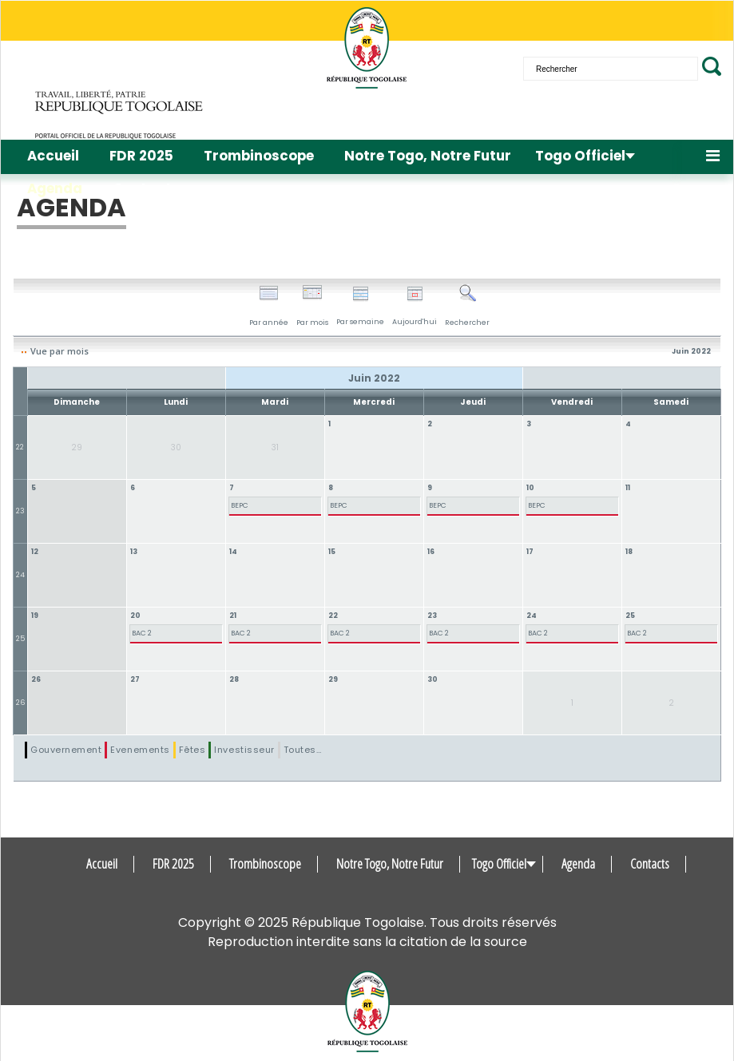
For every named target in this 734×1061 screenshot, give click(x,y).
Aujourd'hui (414, 306)
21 (232, 615)
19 (34, 615)
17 (530, 551)
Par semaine (360, 306)
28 (234, 679)
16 (430, 551)
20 (135, 615)
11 (627, 488)
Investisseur (244, 749)
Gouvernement (65, 749)
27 (135, 679)
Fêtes (192, 749)
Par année (268, 305)
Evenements (139, 749)
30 (432, 679)
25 (20, 638)
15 (331, 551)
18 (629, 551)
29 (333, 679)
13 (133, 551)
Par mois (312, 305)
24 (20, 575)
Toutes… (303, 749)
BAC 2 (142, 633)
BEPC (239, 505)
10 (530, 488)
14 (233, 551)
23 (20, 511)
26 (20, 702)
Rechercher (467, 305)
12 (34, 551)
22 (20, 447)
